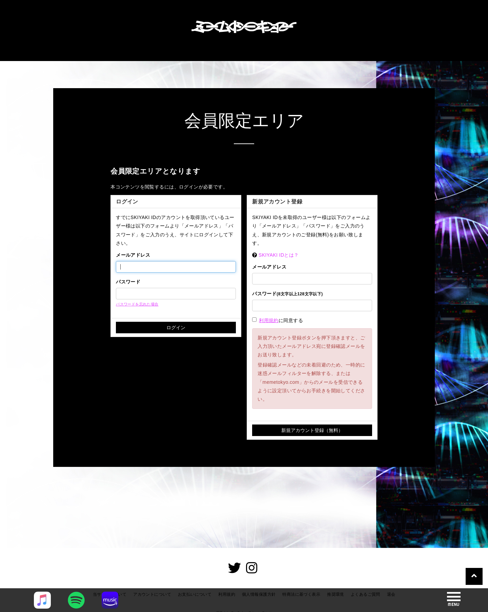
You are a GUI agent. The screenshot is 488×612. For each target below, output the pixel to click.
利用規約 (269, 320)
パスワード (128, 281)
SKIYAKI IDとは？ (279, 255)
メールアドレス (133, 255)
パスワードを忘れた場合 (137, 304)
